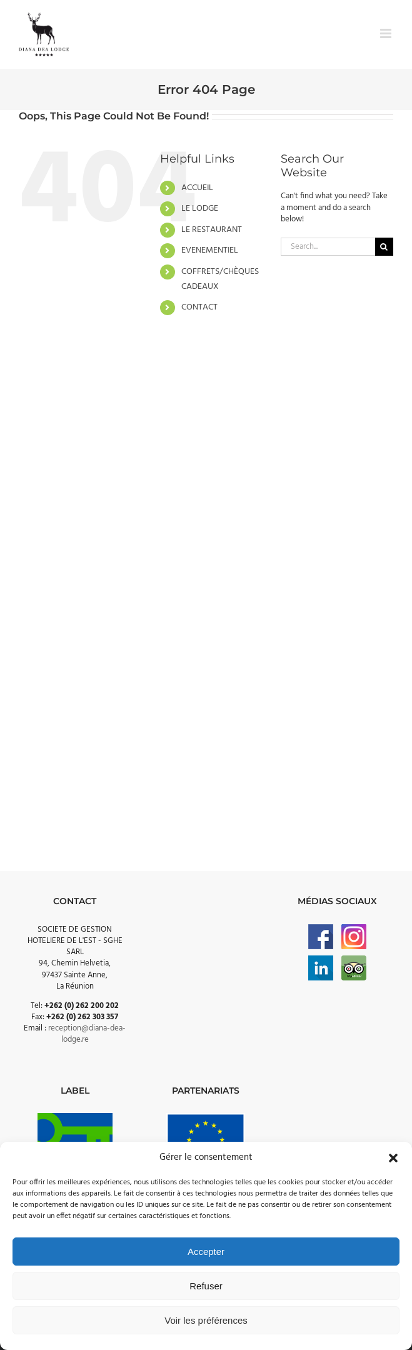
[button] (393, 1158)
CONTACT (199, 307)
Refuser (206, 1286)
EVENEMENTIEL (209, 250)
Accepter (206, 1251)
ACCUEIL (197, 188)
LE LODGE (199, 208)
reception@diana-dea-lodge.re (87, 1034)
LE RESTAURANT (211, 230)
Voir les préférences (206, 1320)
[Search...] (328, 247)
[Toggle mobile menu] (386, 33)
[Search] (384, 247)
